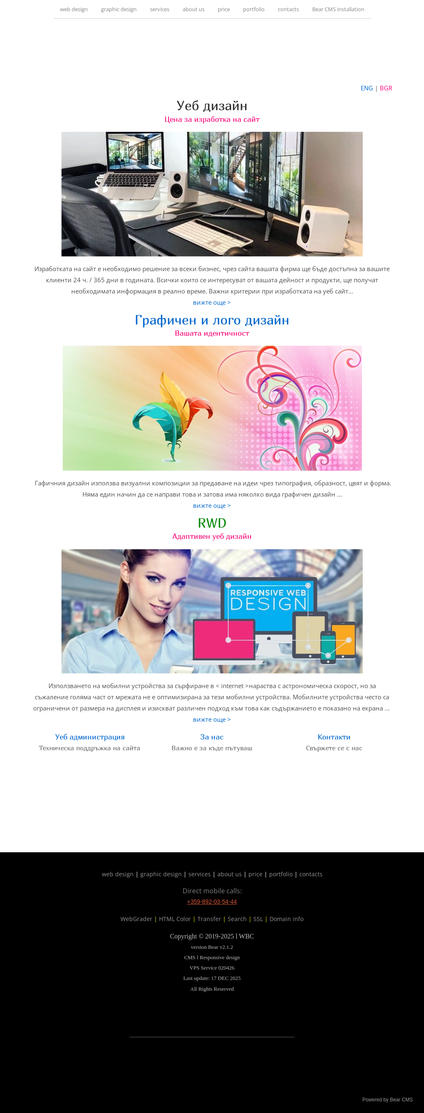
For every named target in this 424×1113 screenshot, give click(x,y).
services (159, 9)
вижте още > (212, 302)
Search (237, 919)
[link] (212, 50)
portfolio (254, 9)
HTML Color (175, 919)
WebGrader (136, 919)
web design (74, 9)
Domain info (287, 919)
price (224, 9)
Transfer (209, 919)
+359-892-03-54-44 (212, 901)
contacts (288, 9)
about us (194, 9)
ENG (367, 88)
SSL (258, 919)
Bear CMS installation (338, 9)
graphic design (119, 9)
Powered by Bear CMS (387, 1100)
